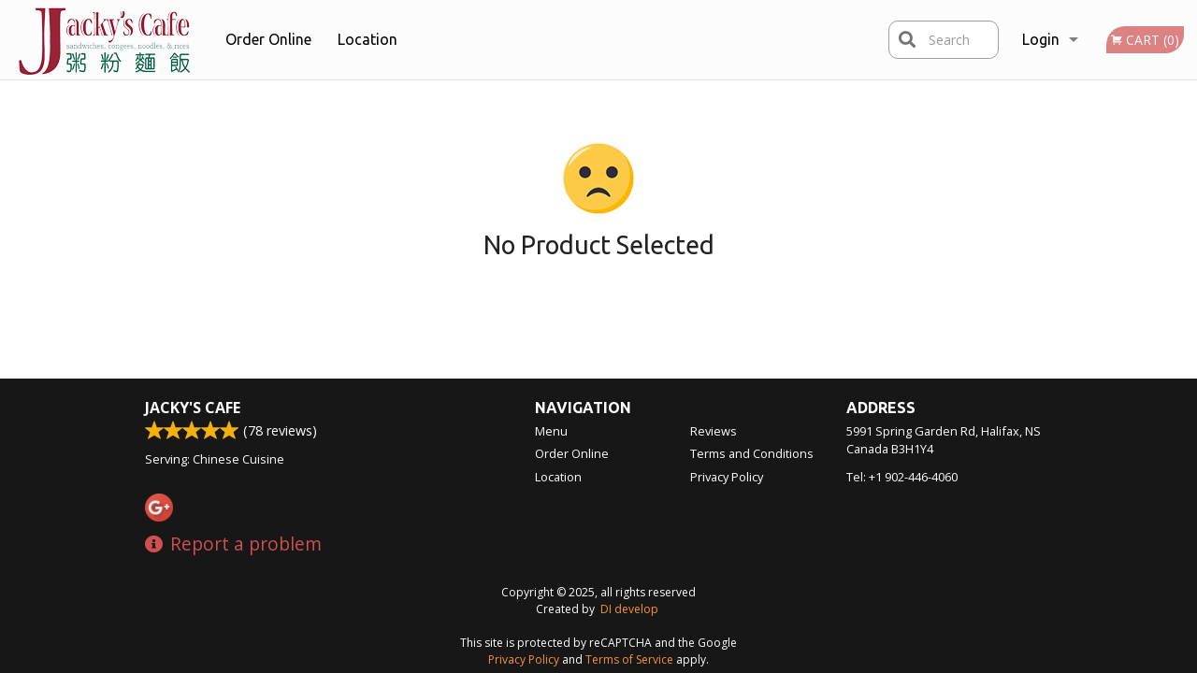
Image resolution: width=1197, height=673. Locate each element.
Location (367, 39)
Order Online (268, 39)
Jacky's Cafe (192, 407)
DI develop (629, 609)
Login (1041, 39)
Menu (551, 430)
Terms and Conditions (752, 453)
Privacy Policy (726, 476)
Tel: (902, 476)
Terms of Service (629, 659)
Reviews (713, 430)
